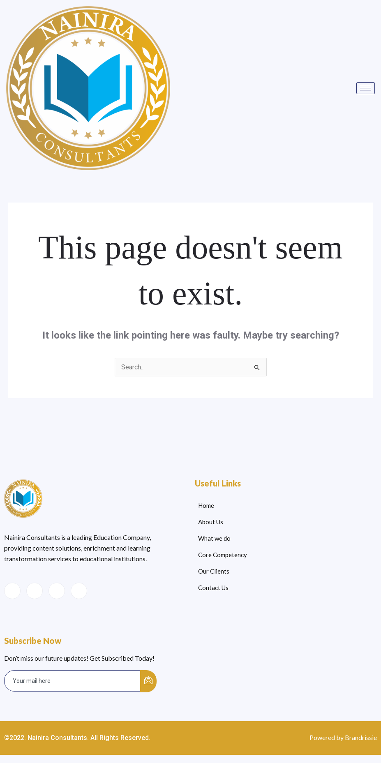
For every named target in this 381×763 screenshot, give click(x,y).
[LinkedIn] (56, 591)
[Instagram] (79, 591)
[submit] (148, 681)
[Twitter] (34, 591)
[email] (72, 681)
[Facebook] (12, 591)
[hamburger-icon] (365, 88)
